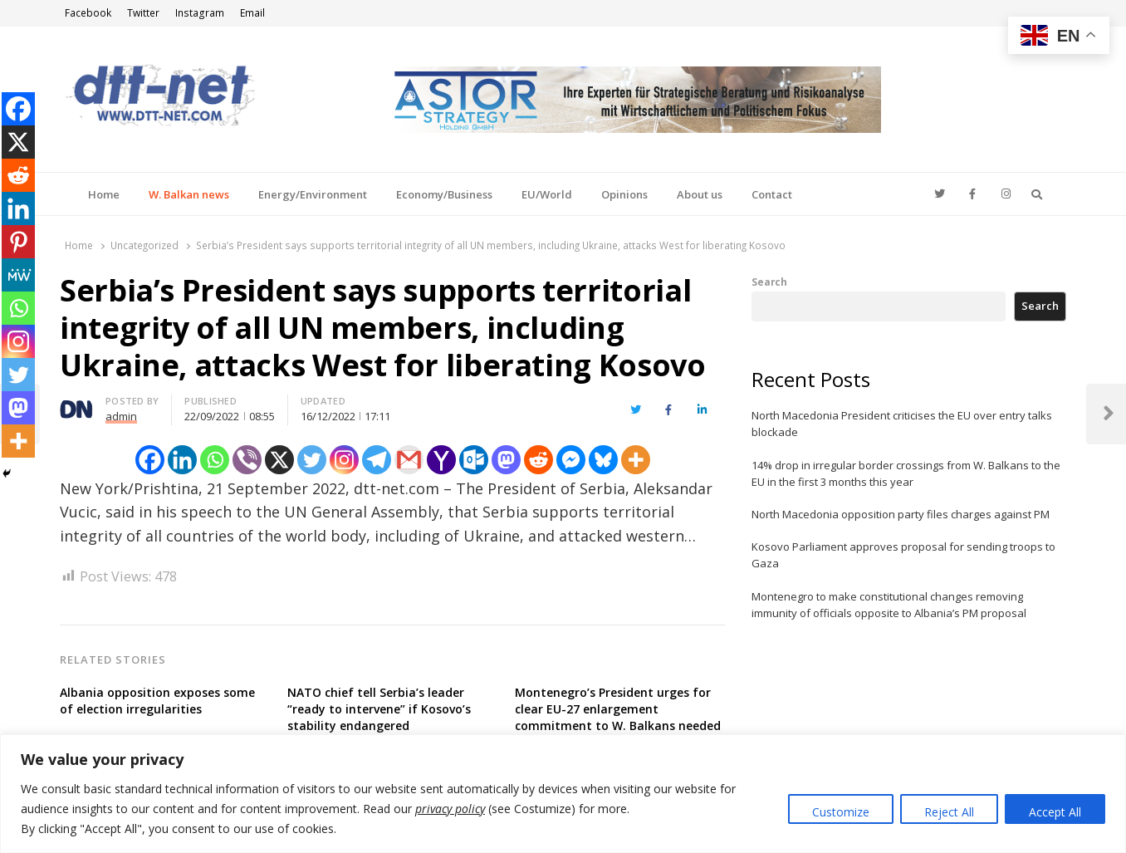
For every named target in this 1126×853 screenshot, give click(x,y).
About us (699, 194)
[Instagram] (344, 459)
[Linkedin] (182, 459)
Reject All (949, 812)
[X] (279, 459)
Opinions (624, 194)
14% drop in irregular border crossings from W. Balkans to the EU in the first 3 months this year (905, 473)
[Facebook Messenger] (570, 459)
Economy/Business (444, 194)
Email (252, 13)
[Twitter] (311, 459)
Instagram (199, 13)
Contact (771, 194)
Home (104, 194)
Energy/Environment (312, 194)
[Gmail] (408, 459)
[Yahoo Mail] (441, 459)
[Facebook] (149, 459)
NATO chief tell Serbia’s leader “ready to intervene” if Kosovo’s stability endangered (379, 708)
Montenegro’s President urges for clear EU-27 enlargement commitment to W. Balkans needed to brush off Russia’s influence (618, 717)
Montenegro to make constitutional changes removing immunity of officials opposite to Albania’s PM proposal (888, 604)
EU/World (546, 194)
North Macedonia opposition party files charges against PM (900, 514)
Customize (840, 812)
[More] (635, 459)
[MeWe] (18, 275)
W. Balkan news (189, 194)
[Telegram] (376, 459)
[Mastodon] (506, 459)
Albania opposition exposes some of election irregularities (157, 700)
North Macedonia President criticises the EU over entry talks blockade (901, 423)
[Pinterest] (18, 241)
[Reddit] (538, 459)
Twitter (143, 13)
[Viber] (247, 459)
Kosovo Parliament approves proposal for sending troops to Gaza (903, 555)
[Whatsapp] (214, 459)
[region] (563, 793)
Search (769, 281)
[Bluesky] (603, 459)
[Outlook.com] (473, 459)
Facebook (88, 13)
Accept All (1055, 812)
